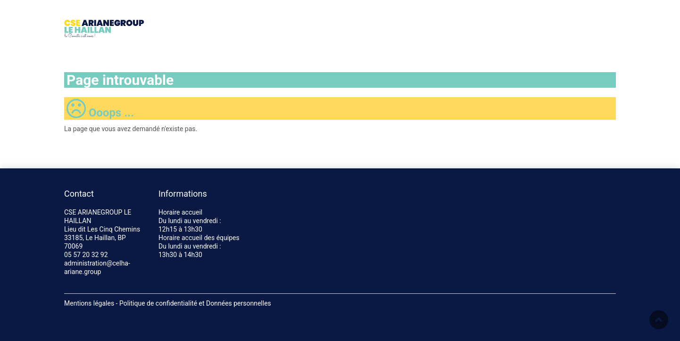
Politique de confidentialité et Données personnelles (195, 303)
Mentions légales (89, 303)
